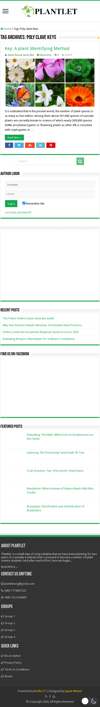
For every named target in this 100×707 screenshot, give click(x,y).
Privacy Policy (11, 662)
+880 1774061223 (15, 590)
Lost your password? (18, 212)
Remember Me (33, 203)
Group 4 (8, 636)
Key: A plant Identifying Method (37, 48)
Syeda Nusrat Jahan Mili (20, 55)
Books (7, 676)
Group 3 (8, 630)
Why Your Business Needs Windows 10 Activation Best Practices (42, 325)
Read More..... (9, 566)
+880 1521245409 (15, 597)
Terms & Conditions (15, 669)
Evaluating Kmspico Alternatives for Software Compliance (39, 338)
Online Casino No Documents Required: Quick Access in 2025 (41, 332)
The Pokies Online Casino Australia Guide (28, 318)
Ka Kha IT (40, 691)
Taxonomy (45, 55)
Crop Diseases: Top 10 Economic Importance (55, 470)
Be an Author (11, 655)
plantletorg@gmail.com (20, 583)
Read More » (14, 137)
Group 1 (8, 616)
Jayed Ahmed (73, 691)
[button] (89, 701)
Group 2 (8, 623)
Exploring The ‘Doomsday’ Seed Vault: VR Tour (56, 452)
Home (5, 28)
